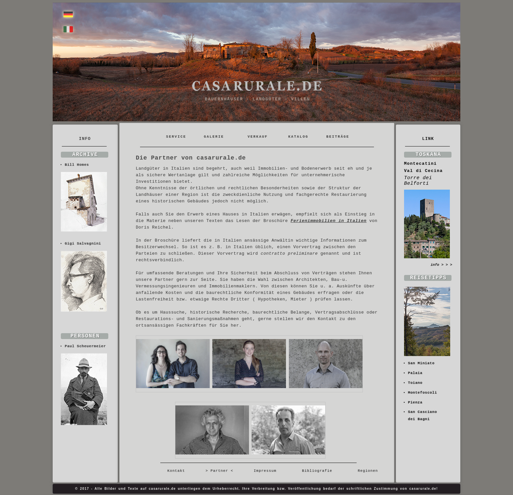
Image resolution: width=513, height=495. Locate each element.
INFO (85, 138)
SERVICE (177, 137)
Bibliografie (317, 471)
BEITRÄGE (337, 137)
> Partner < (219, 471)
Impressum (265, 471)
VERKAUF (258, 137)
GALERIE (214, 137)
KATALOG (298, 137)
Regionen (365, 471)
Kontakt (179, 471)
